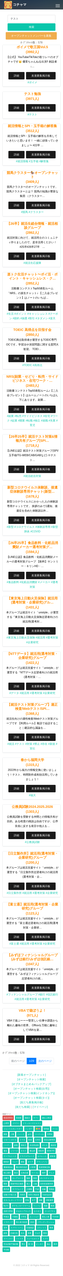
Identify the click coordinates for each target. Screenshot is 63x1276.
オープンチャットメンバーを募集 (31, 35)
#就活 (10, 743)
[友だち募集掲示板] (31, 1102)
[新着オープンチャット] (31, 1074)
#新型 (10, 526)
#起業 (13, 420)
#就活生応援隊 (32, 262)
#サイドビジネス (32, 416)
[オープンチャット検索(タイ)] (31, 1097)
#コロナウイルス (24, 526)
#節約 (16, 318)
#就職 (44, 420)
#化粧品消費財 (28, 582)
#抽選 (23, 318)
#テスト (32, 114)
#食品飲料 (13, 582)
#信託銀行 (52, 994)
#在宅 (46, 416)
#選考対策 (52, 637)
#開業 (21, 420)
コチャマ (15, 4)
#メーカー (44, 582)
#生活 (10, 313)
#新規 (51, 743)
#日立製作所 (14, 893)
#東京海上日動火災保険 (21, 637)
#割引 (31, 318)
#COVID (35, 531)
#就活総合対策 (32, 476)
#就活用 (40, 637)
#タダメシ (42, 318)
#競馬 (24, 212)
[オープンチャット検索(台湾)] (31, 1088)
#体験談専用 (42, 526)
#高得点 (37, 365)
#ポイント (20, 313)
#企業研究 (32, 642)
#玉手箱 (33, 161)
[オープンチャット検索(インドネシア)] (31, 1093)
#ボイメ (32, 82)
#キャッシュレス (37, 313)
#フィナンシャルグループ (22, 994)
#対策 (28, 743)
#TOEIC (27, 365)
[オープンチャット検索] (31, 1079)
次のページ (45, 1061)
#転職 (29, 420)
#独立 (36, 420)
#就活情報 (22, 161)
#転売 (18, 416)
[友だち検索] (22, 1106)
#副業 (10, 416)
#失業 (52, 420)
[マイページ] (40, 1106)
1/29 (32, 1060)
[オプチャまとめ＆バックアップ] (31, 1084)
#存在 (43, 743)
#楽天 (52, 318)
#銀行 (41, 994)
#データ (14, 693)
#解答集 (44, 161)
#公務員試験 (32, 842)
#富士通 (14, 943)
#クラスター (36, 212)
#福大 (32, 795)
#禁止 (36, 743)
